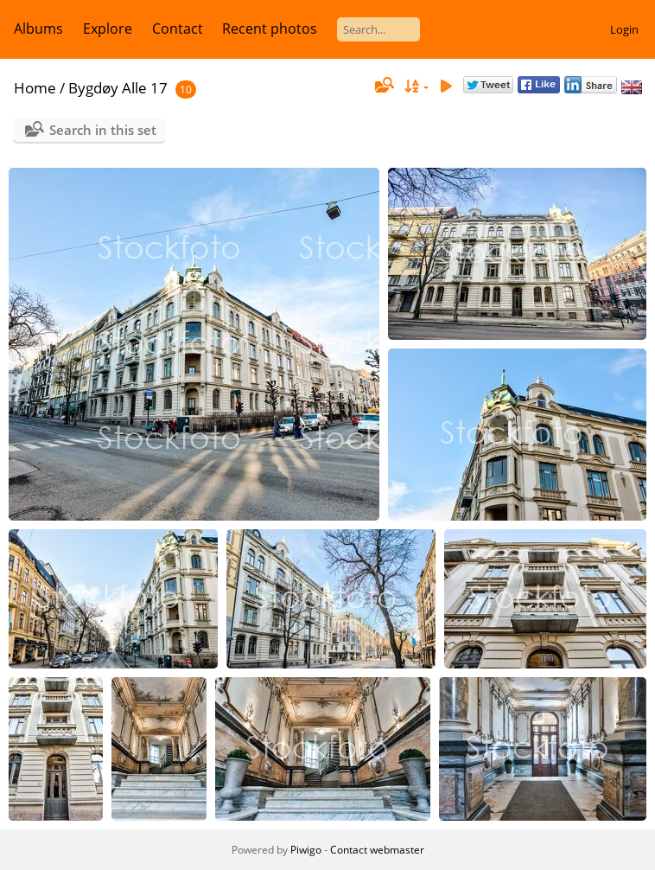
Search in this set (102, 129)
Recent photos (269, 28)
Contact (177, 28)
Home (35, 88)
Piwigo (305, 849)
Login (624, 29)
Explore (107, 28)
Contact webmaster (377, 849)
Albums (38, 28)
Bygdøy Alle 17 (118, 88)
